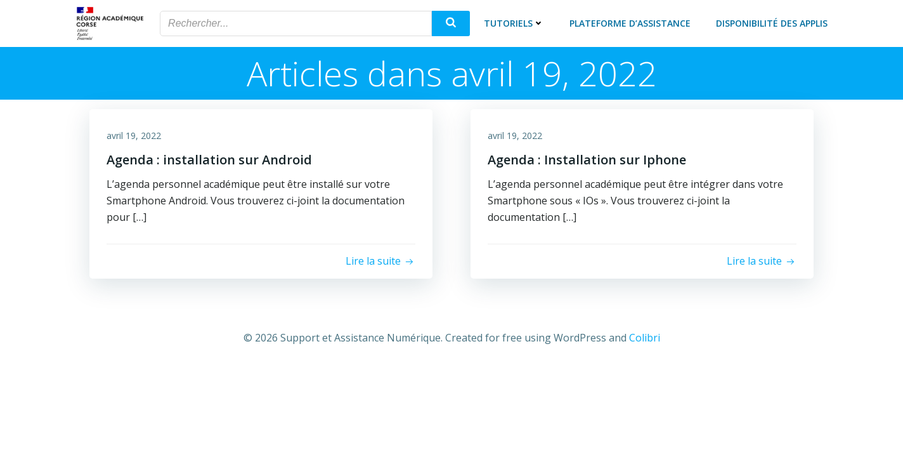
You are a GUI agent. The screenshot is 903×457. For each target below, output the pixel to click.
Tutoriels (516, 22)
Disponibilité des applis (773, 22)
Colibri (644, 335)
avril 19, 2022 (135, 134)
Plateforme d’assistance (631, 22)
